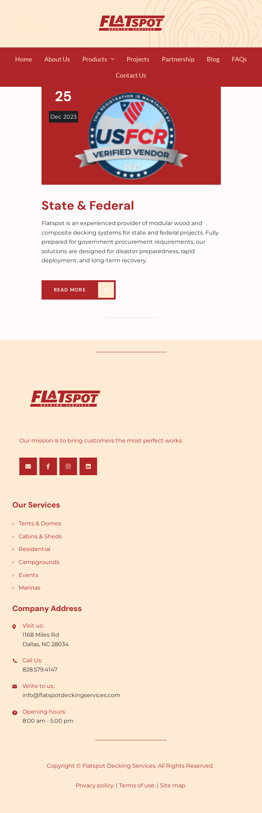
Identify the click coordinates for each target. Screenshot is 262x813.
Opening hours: (44, 711)
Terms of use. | (139, 785)
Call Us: (32, 660)
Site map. (173, 785)
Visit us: (33, 625)
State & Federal (87, 205)
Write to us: (39, 686)
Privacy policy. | (97, 785)
